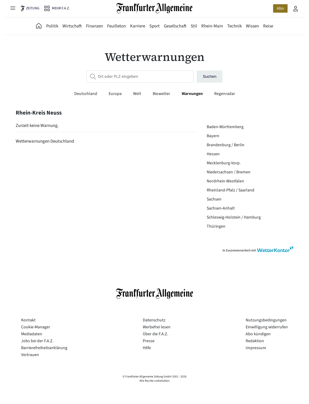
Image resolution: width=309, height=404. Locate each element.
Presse (148, 341)
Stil (194, 26)
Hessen (213, 154)
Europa (116, 94)
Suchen (209, 76)
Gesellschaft (175, 26)
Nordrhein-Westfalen (225, 181)
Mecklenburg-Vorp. (224, 163)
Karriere (137, 26)
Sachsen (214, 199)
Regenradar (224, 94)
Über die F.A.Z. (155, 334)
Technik (234, 26)
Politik (52, 26)
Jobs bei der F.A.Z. (37, 341)
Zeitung (32, 8)
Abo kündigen (258, 334)
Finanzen (94, 26)
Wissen (252, 26)
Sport (154, 26)
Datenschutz (154, 320)
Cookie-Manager (35, 327)
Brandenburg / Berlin (225, 145)
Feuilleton (116, 26)
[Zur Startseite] (154, 8)
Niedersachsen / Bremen (228, 172)
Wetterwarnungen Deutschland (45, 141)
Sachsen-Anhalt (221, 208)
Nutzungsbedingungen (266, 320)
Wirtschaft (72, 26)
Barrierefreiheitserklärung (44, 348)
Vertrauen (30, 355)
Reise (268, 26)
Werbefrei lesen (156, 327)
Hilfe (147, 348)
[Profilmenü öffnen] (295, 8)
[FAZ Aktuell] (39, 26)
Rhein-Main (212, 26)
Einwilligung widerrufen (267, 327)
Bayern (213, 136)
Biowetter (162, 94)
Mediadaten (31, 334)
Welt (137, 94)
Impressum (256, 348)
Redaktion (255, 341)
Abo (280, 8)
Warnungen (193, 94)
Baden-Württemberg (225, 127)
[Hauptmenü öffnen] (13, 8)
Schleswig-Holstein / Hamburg (234, 217)
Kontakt (28, 320)
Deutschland (86, 94)
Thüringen (216, 226)
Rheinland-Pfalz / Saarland (230, 190)
